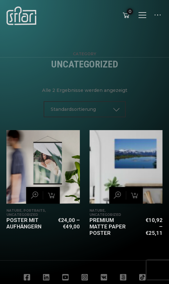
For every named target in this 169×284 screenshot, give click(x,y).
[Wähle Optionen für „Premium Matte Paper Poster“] (134, 195)
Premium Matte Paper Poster (107, 226)
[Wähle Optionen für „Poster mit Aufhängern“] (51, 195)
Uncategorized (22, 215)
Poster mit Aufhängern (23, 223)
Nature (13, 211)
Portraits (34, 211)
